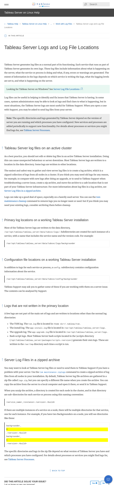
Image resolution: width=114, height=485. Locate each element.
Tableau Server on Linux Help (34, 24)
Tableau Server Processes (37, 130)
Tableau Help (11, 24)
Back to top (57, 471)
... (51, 24)
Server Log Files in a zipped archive (22, 190)
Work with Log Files (64, 24)
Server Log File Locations (67, 89)
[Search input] (99, 4)
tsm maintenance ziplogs (52, 372)
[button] (6, 4)
